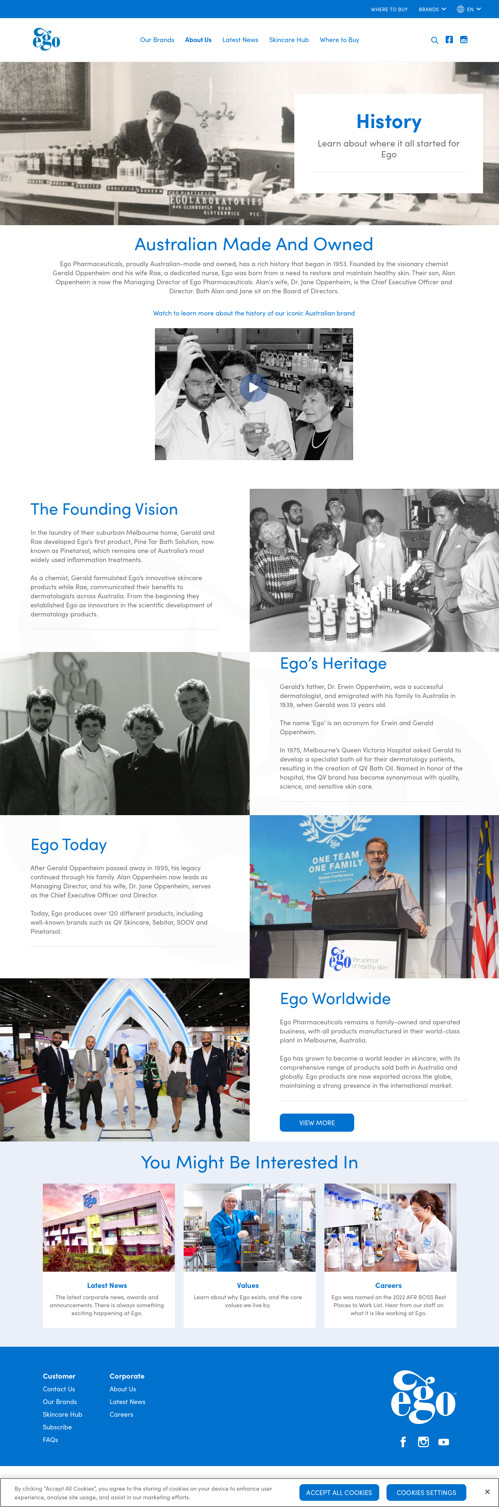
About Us (198, 39)
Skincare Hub (289, 39)
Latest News (240, 39)
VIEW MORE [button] (317, 1122)
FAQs (50, 1439)
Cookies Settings (426, 1492)
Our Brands (157, 39)
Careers (121, 1414)
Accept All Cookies (339, 1492)
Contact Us (59, 1388)
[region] (249, 1492)
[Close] (487, 1492)
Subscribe (57, 1426)
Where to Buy (339, 39)
